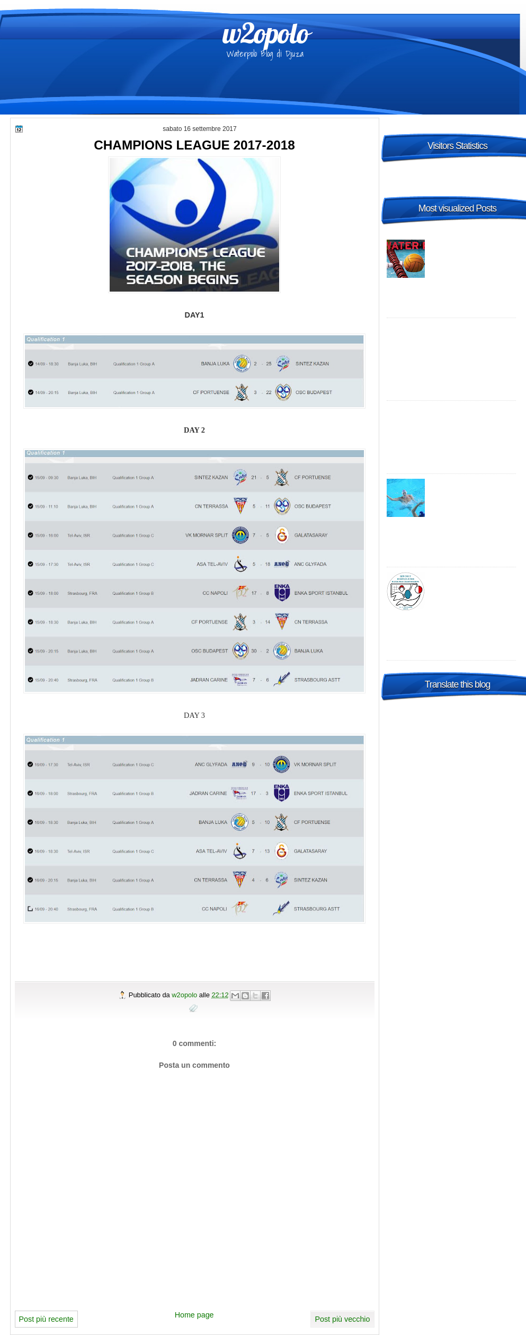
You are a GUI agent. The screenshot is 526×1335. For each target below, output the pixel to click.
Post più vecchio (342, 1319)
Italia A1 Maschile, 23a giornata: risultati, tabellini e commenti (473, 255)
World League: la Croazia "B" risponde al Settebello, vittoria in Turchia (472, 494)
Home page (194, 1315)
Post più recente (46, 1319)
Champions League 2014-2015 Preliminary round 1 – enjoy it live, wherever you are (454, 338)
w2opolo (265, 32)
